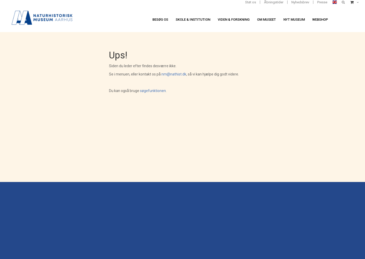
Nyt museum (294, 19)
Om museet (266, 19)
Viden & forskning (234, 19)
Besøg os (160, 19)
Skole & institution (193, 19)
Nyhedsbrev (300, 2)
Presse (322, 2)
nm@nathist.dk (173, 74)
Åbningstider (273, 2)
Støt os (250, 2)
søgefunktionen (153, 91)
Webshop (320, 19)
